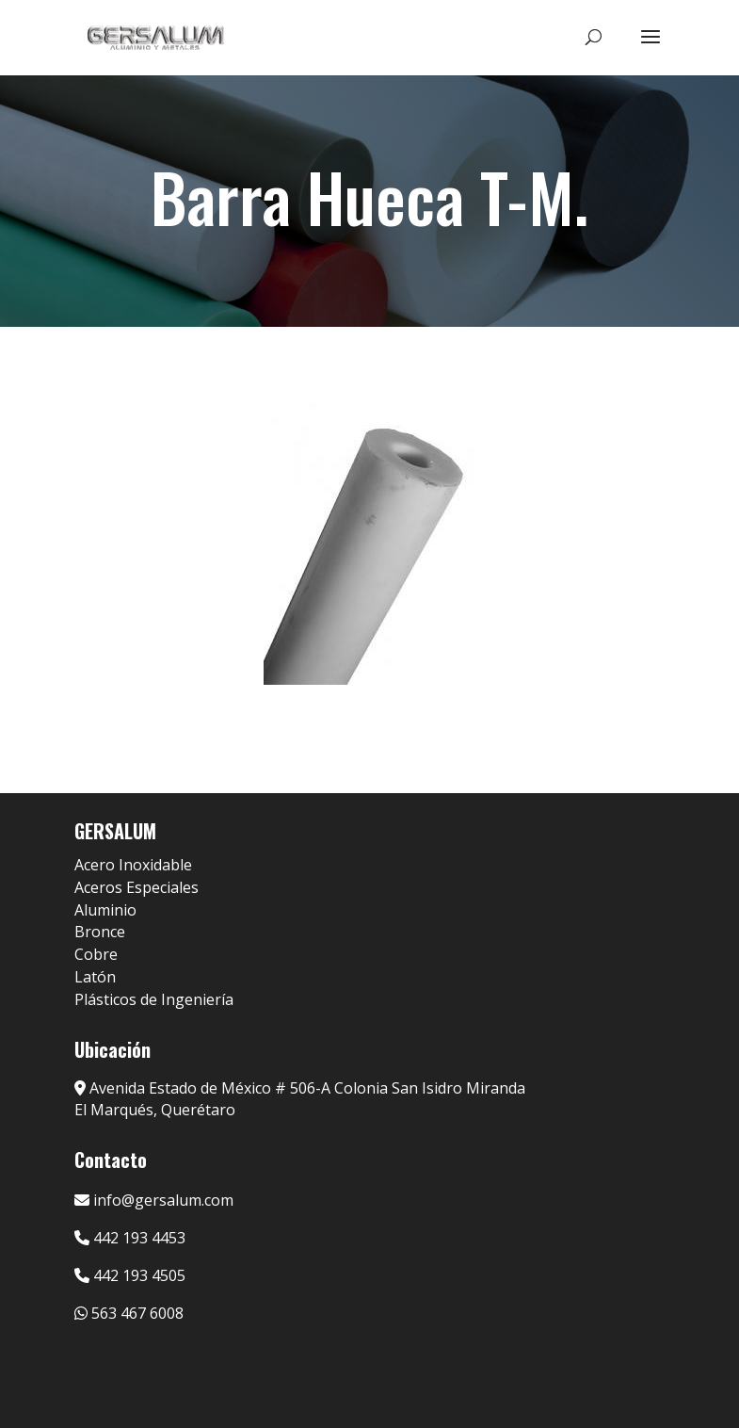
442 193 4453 (129, 1237)
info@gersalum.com (153, 1200)
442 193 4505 (129, 1275)
